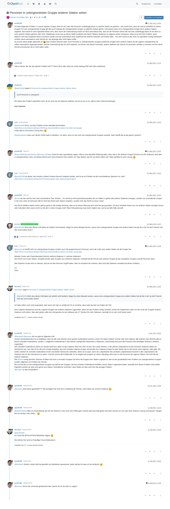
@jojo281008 (19, 88)
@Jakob (48, 154)
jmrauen (17, 224)
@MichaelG (27, 333)
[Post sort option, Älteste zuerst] (141, 17)
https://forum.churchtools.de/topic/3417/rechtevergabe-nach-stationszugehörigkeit (45, 179)
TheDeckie (18, 85)
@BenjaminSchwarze (28, 154)
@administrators (20, 135)
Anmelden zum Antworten (153, 17)
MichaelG (17, 286)
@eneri (26, 151)
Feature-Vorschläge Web (19, 17)
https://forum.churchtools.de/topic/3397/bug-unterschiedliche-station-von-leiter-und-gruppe (48, 128)
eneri (16, 122)
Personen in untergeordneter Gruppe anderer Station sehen (53, 88)
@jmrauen (41, 154)
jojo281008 (18, 23)
